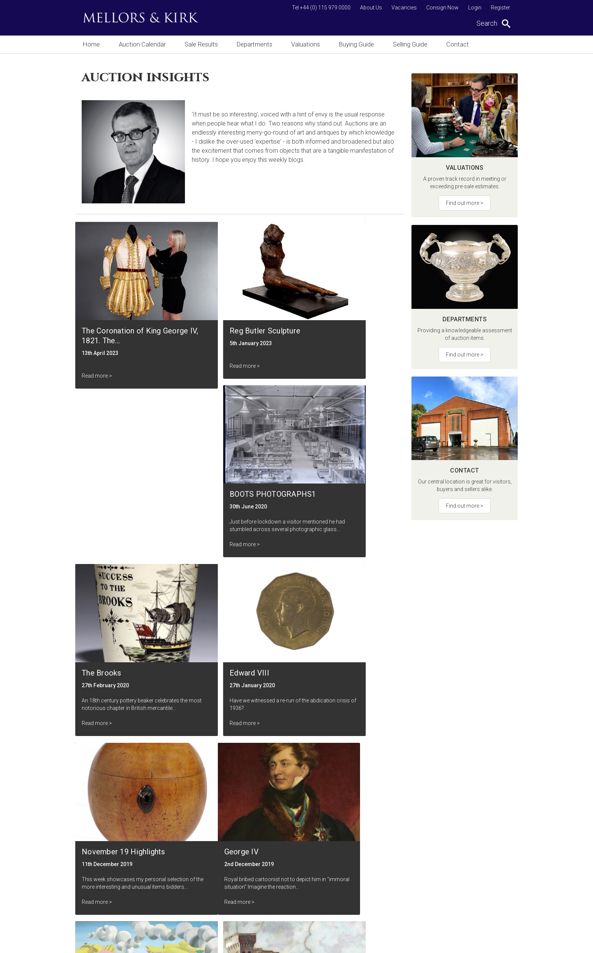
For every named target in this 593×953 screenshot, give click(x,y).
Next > (382, 728)
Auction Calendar (142, 44)
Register (500, 8)
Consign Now (442, 8)
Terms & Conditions (251, 874)
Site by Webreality (498, 943)
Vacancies (404, 8)
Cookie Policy (244, 901)
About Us (371, 8)
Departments (256, 44)
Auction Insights (247, 847)
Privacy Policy (244, 888)
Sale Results (202, 44)
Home (91, 44)
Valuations (308, 44)
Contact (462, 44)
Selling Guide (414, 44)
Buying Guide (360, 44)
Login (474, 8)
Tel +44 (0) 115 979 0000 (321, 8)
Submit (349, 796)
